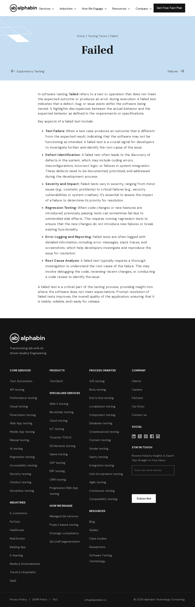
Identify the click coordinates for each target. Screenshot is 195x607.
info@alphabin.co (95, 600)
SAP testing (57, 463)
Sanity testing (98, 457)
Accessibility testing (23, 465)
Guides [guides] (93, 530)
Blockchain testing (62, 412)
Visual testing (19, 406)
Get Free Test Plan (169, 8)
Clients (136, 381)
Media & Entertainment (25, 564)
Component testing (102, 415)
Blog (92, 522)
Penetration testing (23, 415)
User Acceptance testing (106, 474)
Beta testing (97, 390)
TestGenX (56, 381)
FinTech (15, 522)
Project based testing (64, 525)
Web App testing (21, 423)
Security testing (20, 474)
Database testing (100, 423)
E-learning (16, 555)
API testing (17, 390)
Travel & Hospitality (23, 572)
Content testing (100, 440)
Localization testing (102, 406)
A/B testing (97, 381)
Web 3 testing (59, 404)
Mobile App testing (22, 432)
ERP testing (57, 471)
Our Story (138, 406)
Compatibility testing (103, 499)
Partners (137, 398)
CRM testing (58, 480)
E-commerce (18, 513)
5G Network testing (62, 446)
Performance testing (23, 398)
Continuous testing (102, 491)
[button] (46, 9)
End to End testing (101, 398)
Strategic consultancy (64, 533)
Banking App (18, 547)
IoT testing (57, 429)
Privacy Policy (18, 599)
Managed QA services (64, 516)
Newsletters (97, 547)
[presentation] (160, 485)
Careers (137, 390)
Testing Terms (97, 36)
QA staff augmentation (65, 542)
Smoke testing (98, 449)
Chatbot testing (20, 482)
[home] (23, 8)
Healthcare (17, 530)
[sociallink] (134, 436)
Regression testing (22, 457)
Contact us (139, 415)
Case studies (98, 538)
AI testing (16, 449)
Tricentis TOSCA (60, 437)
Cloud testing (59, 421)
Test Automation (21, 381)
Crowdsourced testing (104, 432)
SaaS (13, 581)
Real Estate (17, 538)
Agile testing (97, 482)
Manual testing (19, 440)
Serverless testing (22, 491)
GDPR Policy (39, 599)
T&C (55, 599)
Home (81, 36)
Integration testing (101, 465)
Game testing (59, 454)
